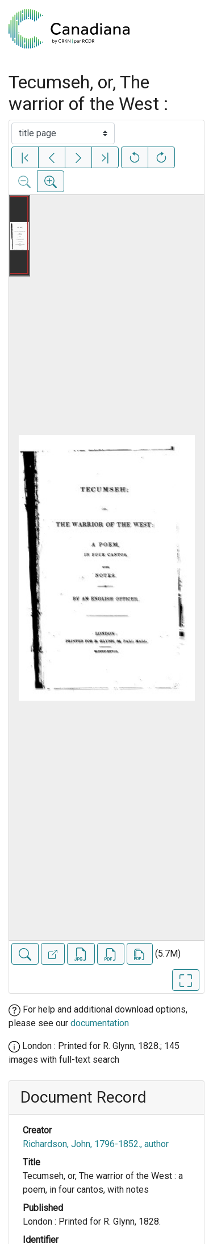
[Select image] (63, 133)
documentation (99, 1023)
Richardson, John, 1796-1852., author (96, 1144)
